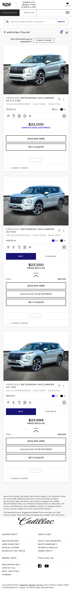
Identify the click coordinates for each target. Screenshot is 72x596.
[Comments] (64, 116)
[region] (36, 279)
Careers (7, 575)
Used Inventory (11, 544)
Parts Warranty (48, 544)
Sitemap (32, 585)
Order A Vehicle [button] (43, 40)
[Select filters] (61, 32)
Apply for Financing (49, 541)
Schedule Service (48, 547)
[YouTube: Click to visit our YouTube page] (48, 566)
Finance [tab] (51, 256)
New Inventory (10, 541)
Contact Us (8, 568)
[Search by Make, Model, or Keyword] (33, 22)
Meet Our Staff (11, 571)
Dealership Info (11, 565)
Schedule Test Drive (13, 551)
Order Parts (45, 551)
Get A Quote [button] (36, 147)
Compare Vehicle (19, 168)
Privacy (40, 585)
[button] (10, 12)
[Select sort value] (66, 32)
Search (61, 22)
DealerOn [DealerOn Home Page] (24, 585)
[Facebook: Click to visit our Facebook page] (41, 566)
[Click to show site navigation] (66, 12)
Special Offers (10, 547)
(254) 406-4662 (36, 138)
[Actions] (63, 99)
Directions (28, 13)
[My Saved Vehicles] (67, 5)
